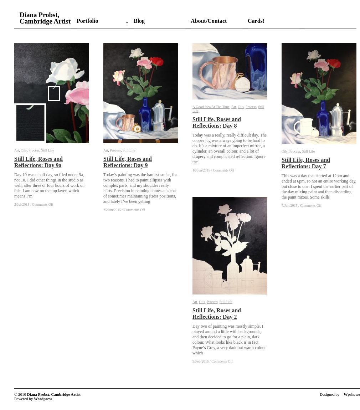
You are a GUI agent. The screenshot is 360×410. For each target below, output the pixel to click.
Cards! (256, 21)
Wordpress (43, 398)
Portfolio (87, 21)
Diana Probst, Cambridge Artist (45, 18)
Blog (139, 21)
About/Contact (209, 21)
